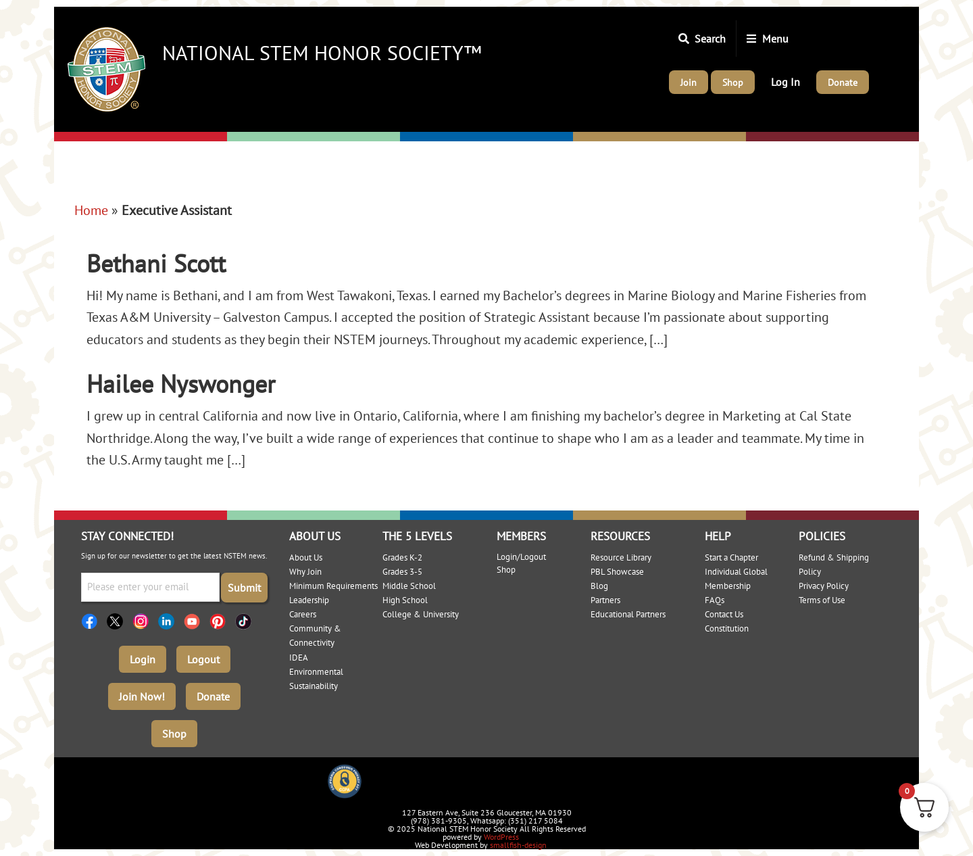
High (586, 137)
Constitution (727, 628)
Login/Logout (521, 557)
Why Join (305, 571)
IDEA (298, 657)
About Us (305, 557)
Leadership (309, 600)
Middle (420, 137)
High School (405, 600)
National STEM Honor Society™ (322, 52)
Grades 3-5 (402, 571)
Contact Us (724, 614)
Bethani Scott (156, 263)
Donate (213, 696)
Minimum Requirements (333, 586)
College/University (798, 137)
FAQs (714, 600)
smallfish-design (518, 845)
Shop (174, 733)
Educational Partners (628, 614)
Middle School (409, 586)
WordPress (501, 837)
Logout (203, 659)
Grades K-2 (402, 557)
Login (142, 659)
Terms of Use (822, 600)
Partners (605, 600)
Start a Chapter (731, 557)
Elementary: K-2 (101, 137)
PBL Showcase (617, 571)
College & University (420, 614)
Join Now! (142, 696)
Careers (302, 614)
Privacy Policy (824, 586)
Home (91, 210)
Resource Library (621, 557)
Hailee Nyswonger (180, 384)
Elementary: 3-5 (272, 137)
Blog (599, 586)
